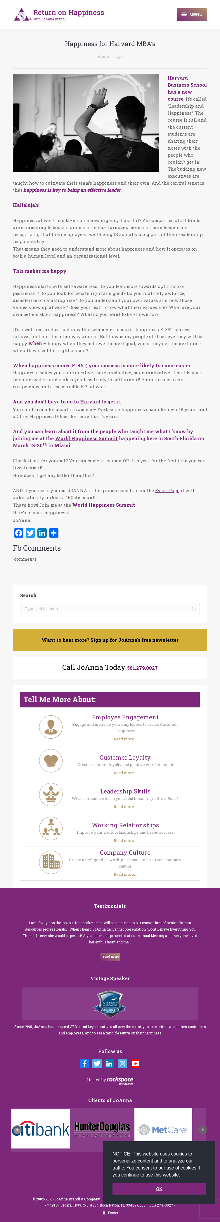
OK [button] (159, 1188)
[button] (182, 1175)
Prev (17, 1129)
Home (103, 56)
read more (111, 956)
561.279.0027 (142, 668)
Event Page (167, 490)
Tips (119, 56)
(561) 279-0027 (161, 1205)
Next (202, 1129)
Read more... (125, 739)
